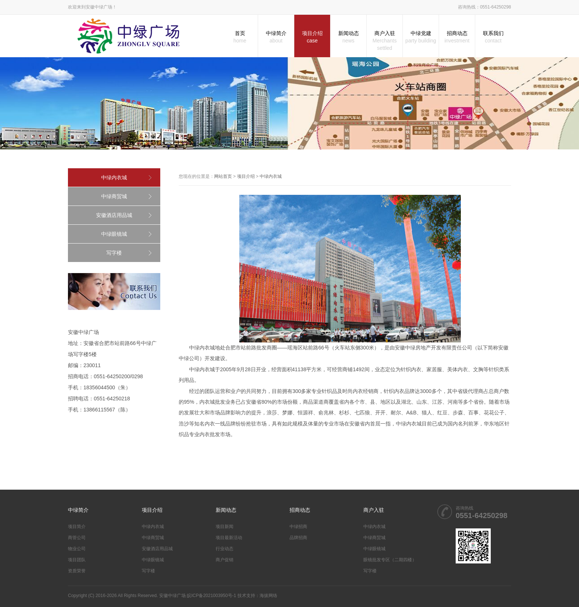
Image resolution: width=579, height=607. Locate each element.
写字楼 (114, 253)
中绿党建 (421, 37)
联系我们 (493, 37)
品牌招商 (298, 537)
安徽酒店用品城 (114, 215)
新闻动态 (348, 37)
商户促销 (224, 559)
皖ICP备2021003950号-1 (211, 595)
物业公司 (77, 548)
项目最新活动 (229, 537)
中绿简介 (276, 37)
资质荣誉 (77, 570)
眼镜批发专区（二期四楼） (390, 559)
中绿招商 (298, 526)
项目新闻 (224, 526)
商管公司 (77, 537)
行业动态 (224, 548)
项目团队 (77, 559)
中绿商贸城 (114, 196)
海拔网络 (268, 595)
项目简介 (77, 526)
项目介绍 (312, 37)
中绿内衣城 (114, 177)
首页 (240, 37)
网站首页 (223, 176)
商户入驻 (384, 41)
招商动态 (457, 37)
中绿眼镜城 (114, 234)
